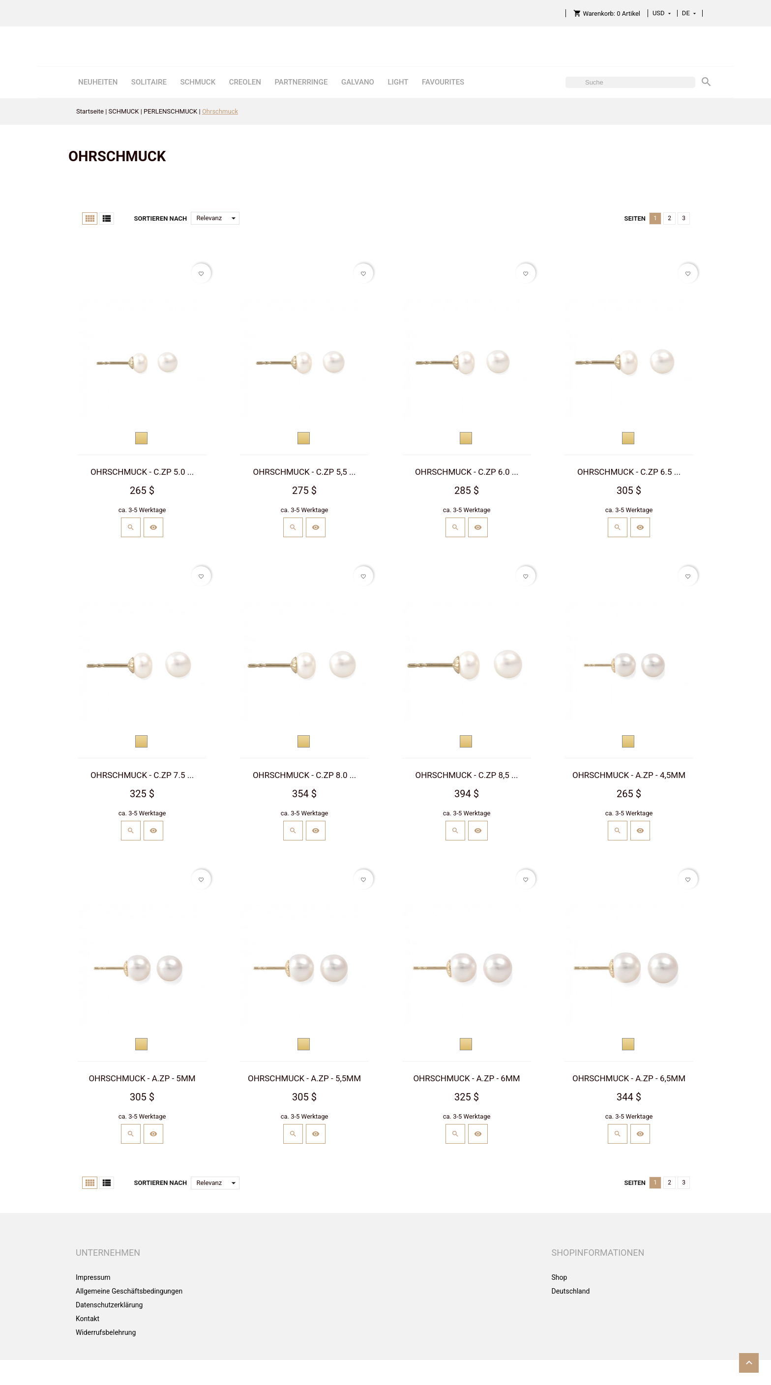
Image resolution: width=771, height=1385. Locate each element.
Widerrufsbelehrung (106, 1332)
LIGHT (397, 82)
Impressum (93, 1277)
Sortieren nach (160, 218)
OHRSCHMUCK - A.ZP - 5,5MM (304, 1078)
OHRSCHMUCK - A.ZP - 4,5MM (628, 775)
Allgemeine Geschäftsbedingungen (129, 1291)
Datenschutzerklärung (109, 1305)
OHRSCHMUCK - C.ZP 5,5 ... (304, 472)
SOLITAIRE (149, 82)
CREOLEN (245, 82)
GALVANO (357, 82)
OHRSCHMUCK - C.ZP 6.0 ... (466, 472)
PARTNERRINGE (300, 82)
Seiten (635, 218)
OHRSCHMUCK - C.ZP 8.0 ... (304, 775)
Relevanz (217, 218)
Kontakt (87, 1319)
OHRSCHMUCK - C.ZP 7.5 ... (142, 775)
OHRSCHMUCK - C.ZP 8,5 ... (466, 775)
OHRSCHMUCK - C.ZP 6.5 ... (629, 472)
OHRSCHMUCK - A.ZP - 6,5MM (628, 1078)
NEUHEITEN (98, 82)
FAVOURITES (443, 82)
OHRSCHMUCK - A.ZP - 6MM (466, 1078)
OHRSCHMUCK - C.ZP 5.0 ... (142, 472)
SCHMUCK (197, 82)
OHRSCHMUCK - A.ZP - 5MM (142, 1078)
